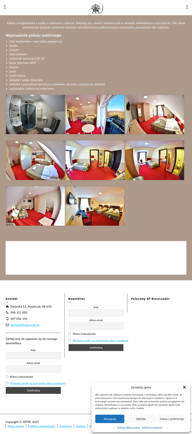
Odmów (141, 418)
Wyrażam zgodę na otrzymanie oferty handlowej (37, 383)
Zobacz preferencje (172, 418)
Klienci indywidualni (19, 376)
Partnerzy (65, 426)
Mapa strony (16, 426)
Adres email (33, 362)
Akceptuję (110, 418)
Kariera (80, 426)
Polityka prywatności (152, 427)
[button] (184, 387)
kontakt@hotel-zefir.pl (24, 325)
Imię (33, 350)
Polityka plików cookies (128, 427)
